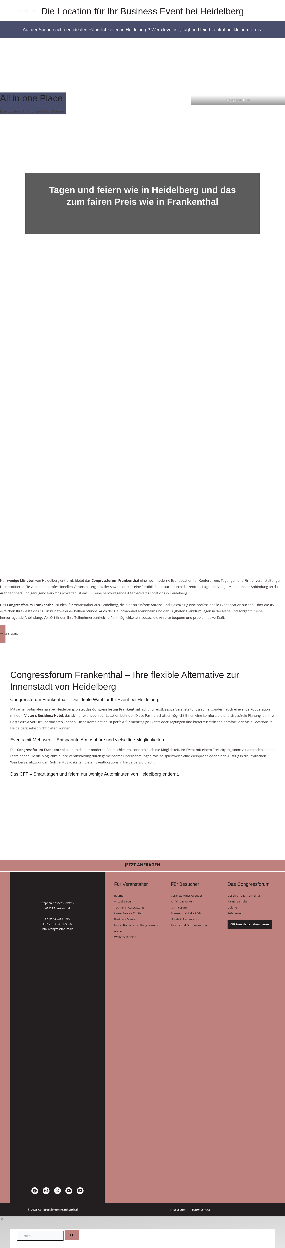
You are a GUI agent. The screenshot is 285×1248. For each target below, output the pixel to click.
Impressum (179, 1209)
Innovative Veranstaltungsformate (136, 927)
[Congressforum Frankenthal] (264, 11)
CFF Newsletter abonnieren (249, 926)
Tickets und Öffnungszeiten (189, 927)
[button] (34, 11)
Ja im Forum (179, 908)
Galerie (232, 908)
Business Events (124, 921)
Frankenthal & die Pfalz (186, 914)
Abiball (118, 933)
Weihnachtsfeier (125, 940)
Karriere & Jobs (237, 902)
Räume (118, 895)
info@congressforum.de (57, 928)
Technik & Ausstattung (129, 908)
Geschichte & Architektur (244, 895)
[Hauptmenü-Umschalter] (20, 11)
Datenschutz (199, 1209)
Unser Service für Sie (127, 914)
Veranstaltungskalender (186, 895)
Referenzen (235, 914)
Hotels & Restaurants (185, 921)
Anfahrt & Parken (182, 902)
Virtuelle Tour (123, 902)
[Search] (74, 1235)
